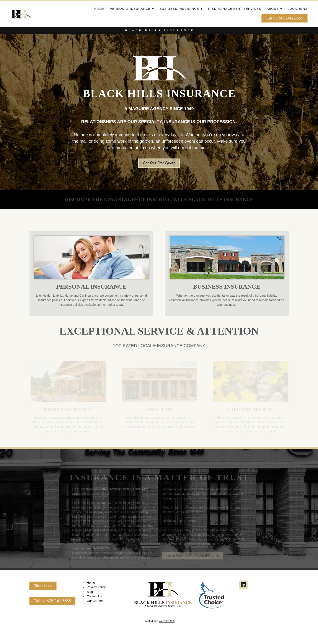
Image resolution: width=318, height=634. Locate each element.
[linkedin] (243, 584)
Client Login (42, 585)
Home (99, 8)
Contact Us (94, 596)
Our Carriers (95, 601)
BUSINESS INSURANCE (226, 286)
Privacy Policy (96, 587)
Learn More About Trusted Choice (192, 557)
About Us (159, 409)
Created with (159, 621)
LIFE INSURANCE (250, 409)
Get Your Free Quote (159, 163)
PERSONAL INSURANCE (91, 286)
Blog (90, 591)
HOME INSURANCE (68, 409)
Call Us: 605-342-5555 (284, 18)
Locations (298, 8)
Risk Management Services (234, 8)
